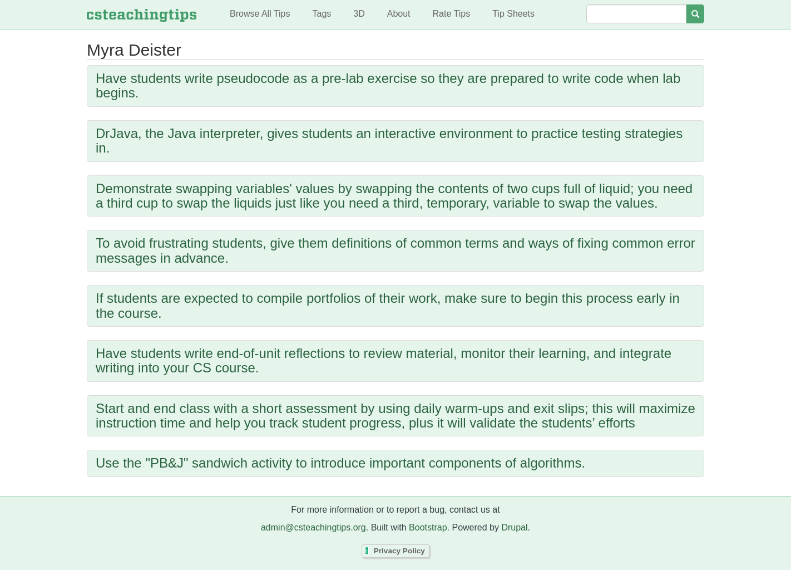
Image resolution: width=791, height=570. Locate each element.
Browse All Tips (260, 13)
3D (358, 13)
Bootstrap (428, 527)
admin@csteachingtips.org (313, 527)
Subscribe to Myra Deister (89, 493)
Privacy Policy (399, 551)
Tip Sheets (513, 13)
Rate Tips (452, 13)
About (399, 13)
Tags (321, 13)
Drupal (514, 527)
